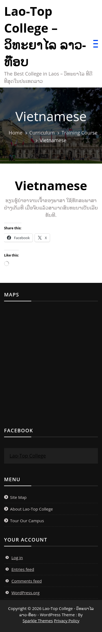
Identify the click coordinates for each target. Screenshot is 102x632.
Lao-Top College (28, 455)
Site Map (18, 497)
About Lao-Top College (31, 509)
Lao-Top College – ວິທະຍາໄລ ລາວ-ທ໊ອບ (45, 36)
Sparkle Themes (38, 620)
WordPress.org (25, 592)
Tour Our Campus (27, 520)
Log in (17, 557)
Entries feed (22, 569)
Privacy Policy (66, 620)
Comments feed (26, 581)
